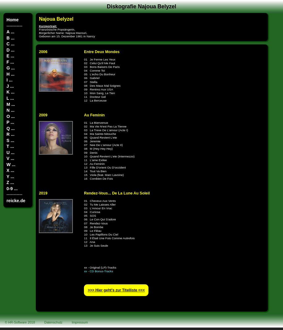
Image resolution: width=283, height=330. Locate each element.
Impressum (80, 322)
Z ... (10, 182)
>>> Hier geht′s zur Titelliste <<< (116, 290)
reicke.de (15, 200)
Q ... (10, 128)
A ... (10, 31)
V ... (10, 158)
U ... (10, 152)
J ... (10, 86)
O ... (10, 116)
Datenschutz (53, 322)
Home (12, 19)
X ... (10, 170)
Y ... (10, 176)
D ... (10, 50)
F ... (10, 62)
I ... (9, 79)
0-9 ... (12, 188)
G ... (10, 67)
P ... (10, 122)
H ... (10, 74)
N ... (10, 110)
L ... (10, 98)
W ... (10, 164)
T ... (10, 146)
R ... (10, 134)
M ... (10, 104)
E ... (10, 55)
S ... (10, 140)
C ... (10, 43)
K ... (10, 92)
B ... (10, 38)
